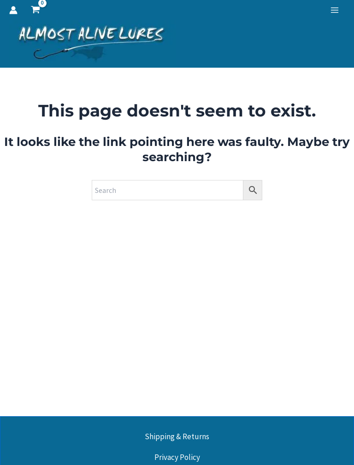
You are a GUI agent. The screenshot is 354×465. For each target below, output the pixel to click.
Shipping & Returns (177, 436)
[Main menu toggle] (334, 10)
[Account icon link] (13, 10)
